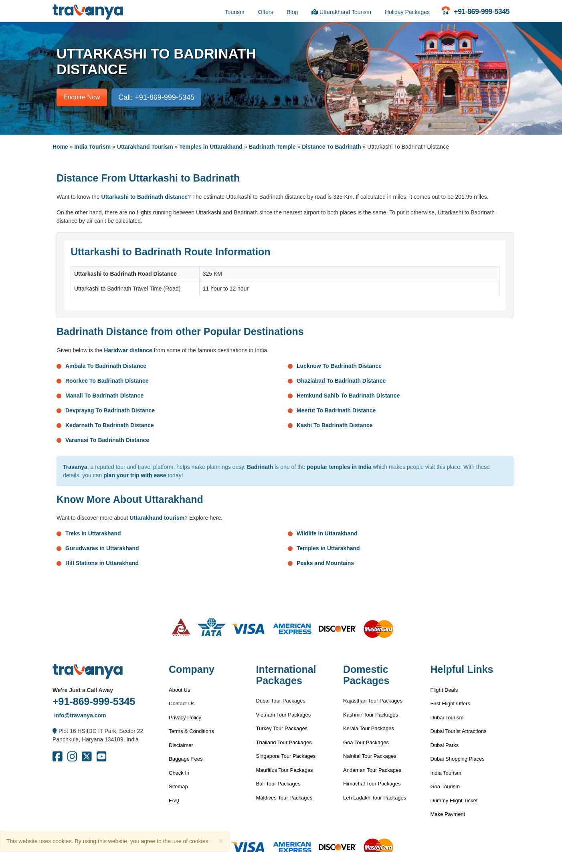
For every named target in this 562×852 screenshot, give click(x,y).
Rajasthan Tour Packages (372, 701)
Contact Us (181, 704)
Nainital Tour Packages (369, 756)
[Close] (220, 840)
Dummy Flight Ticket (454, 800)
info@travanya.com (79, 715)
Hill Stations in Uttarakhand (102, 563)
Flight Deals (444, 690)
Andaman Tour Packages (372, 770)
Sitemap (178, 786)
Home (60, 146)
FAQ (174, 800)
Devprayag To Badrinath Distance (110, 410)
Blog (292, 12)
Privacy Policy (185, 718)
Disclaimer (181, 745)
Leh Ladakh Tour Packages (374, 798)
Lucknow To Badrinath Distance (339, 366)
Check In (179, 773)
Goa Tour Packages (366, 742)
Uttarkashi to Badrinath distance (144, 197)
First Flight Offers (450, 704)
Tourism (235, 12)
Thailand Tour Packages (284, 742)
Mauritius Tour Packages (284, 770)
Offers (265, 12)
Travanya (75, 467)
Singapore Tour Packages (286, 756)
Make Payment (448, 814)
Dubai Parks (445, 745)
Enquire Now (81, 97)
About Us (179, 690)
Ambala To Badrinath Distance (105, 366)
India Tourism (92, 146)
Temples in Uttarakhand (211, 146)
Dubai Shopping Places (458, 759)
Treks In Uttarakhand (93, 533)
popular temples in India (339, 467)
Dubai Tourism (447, 718)
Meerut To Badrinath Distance (336, 410)
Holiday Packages (407, 12)
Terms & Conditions (191, 731)
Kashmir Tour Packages (370, 715)
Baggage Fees (186, 759)
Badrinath (260, 467)
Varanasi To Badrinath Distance (107, 440)
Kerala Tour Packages (368, 728)
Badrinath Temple (272, 146)
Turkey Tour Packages (282, 728)
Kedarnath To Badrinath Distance (109, 425)
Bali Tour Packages (278, 784)
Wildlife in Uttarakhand (327, 533)
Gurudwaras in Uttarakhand (102, 548)
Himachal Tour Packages (372, 784)
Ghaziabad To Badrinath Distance (341, 381)
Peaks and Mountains (325, 563)
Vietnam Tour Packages (283, 715)
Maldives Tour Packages (284, 798)
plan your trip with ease (134, 475)
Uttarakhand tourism (156, 518)
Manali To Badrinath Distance (104, 395)
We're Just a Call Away (83, 690)
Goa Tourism (445, 786)
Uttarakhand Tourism (341, 12)
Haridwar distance (128, 350)
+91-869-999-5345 (94, 701)
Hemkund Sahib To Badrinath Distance (348, 395)
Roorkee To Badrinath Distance (106, 381)
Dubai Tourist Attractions (459, 731)
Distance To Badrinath (331, 146)
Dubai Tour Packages (280, 701)
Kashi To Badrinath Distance (335, 425)
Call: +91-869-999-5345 (156, 97)
